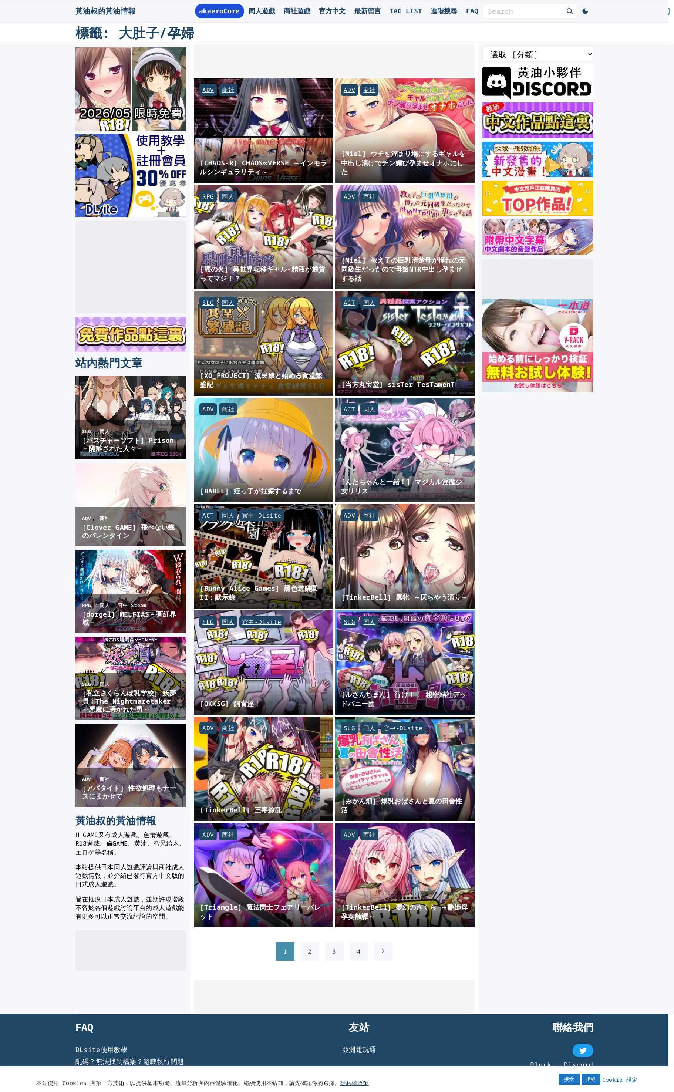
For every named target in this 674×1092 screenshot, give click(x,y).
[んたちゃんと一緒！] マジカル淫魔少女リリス (401, 486)
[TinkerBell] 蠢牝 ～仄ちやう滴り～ (404, 596)
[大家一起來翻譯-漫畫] (537, 174)
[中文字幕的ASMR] (537, 252)
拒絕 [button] (591, 1079)
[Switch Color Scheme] (585, 11)
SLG (208, 303)
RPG (208, 196)
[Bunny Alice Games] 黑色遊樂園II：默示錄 (259, 592)
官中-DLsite (261, 515)
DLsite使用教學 (101, 1049)
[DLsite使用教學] (130, 214)
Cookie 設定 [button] (620, 1079)
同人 (228, 196)
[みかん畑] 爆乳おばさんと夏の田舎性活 (401, 805)
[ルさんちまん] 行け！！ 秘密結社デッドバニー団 (403, 699)
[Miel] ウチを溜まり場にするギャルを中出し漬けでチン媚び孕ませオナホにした (403, 162)
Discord (578, 1064)
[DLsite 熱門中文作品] (537, 213)
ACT (349, 303)
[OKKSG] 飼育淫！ (230, 703)
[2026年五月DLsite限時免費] (130, 128)
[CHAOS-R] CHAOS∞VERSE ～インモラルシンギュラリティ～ (263, 167)
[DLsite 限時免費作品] (130, 349)
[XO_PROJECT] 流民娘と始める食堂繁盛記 (261, 380)
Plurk (540, 1064)
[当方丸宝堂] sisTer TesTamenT (398, 384)
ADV (208, 90)
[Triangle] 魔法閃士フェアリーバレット (260, 911)
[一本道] (537, 389)
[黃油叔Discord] (537, 96)
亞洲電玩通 (359, 1049)
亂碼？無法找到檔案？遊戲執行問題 (129, 1061)
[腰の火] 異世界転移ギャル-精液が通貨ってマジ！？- (262, 273)
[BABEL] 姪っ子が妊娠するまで (250, 490)
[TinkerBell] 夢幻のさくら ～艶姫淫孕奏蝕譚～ (404, 911)
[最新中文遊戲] (537, 135)
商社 (228, 90)
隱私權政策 (354, 1082)
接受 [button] (569, 1078)
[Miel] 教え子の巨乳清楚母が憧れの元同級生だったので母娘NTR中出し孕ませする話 (403, 269)
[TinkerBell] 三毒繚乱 (241, 809)
